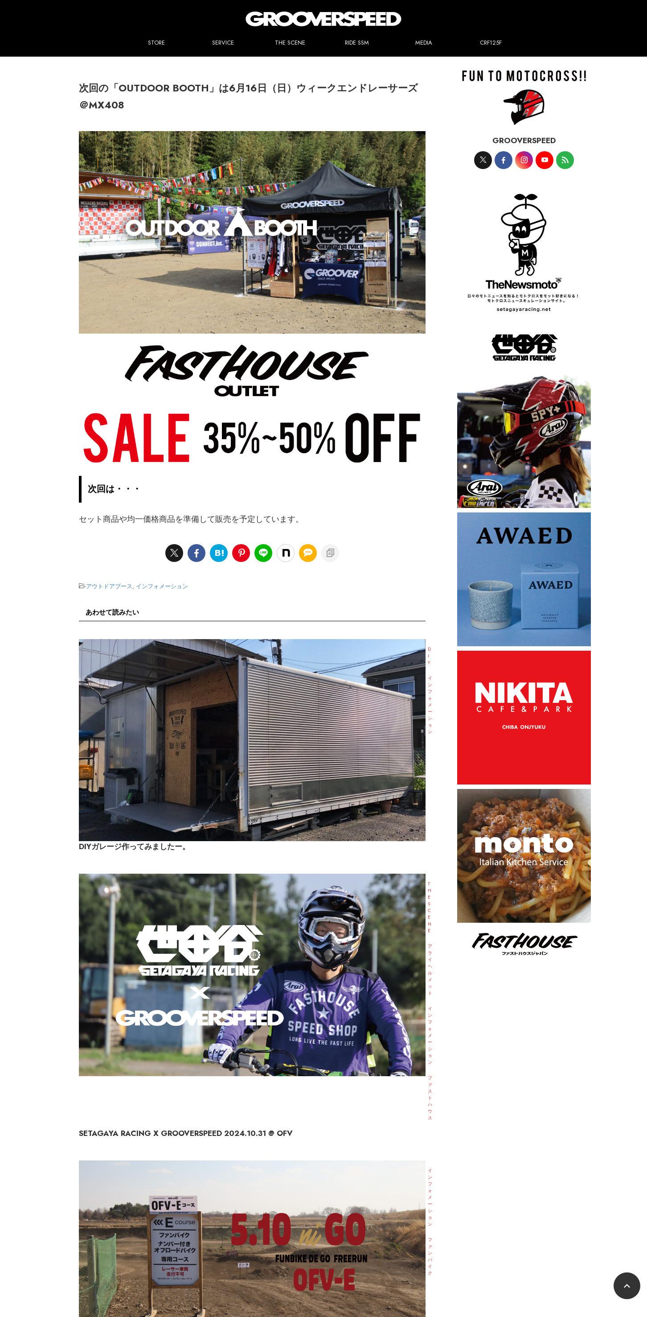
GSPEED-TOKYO (379, 1264)
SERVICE (223, 42)
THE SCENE (290, 42)
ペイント (134, 1254)
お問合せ (420, 1264)
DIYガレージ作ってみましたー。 (271, 659)
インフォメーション (162, 585)
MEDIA (423, 42)
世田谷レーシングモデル (246, 1254)
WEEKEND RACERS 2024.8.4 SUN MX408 (293, 948)
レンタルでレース (252, 1264)
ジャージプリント (405, 1254)
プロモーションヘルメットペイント (330, 1254)
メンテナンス (487, 1254)
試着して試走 (530, 1254)
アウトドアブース (109, 585)
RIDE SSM (357, 42)
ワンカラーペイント (181, 1254)
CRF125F (491, 42)
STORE (156, 42)
